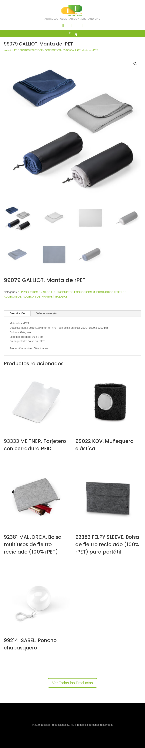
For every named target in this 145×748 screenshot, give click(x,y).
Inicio (6, 50)
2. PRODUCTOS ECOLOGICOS (73, 292)
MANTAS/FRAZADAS (55, 296)
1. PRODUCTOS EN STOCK (27, 50)
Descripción (17, 313)
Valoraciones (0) (46, 313)
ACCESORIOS (53, 50)
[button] (135, 63)
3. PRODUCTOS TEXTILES (109, 292)
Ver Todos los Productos (72, 683)
